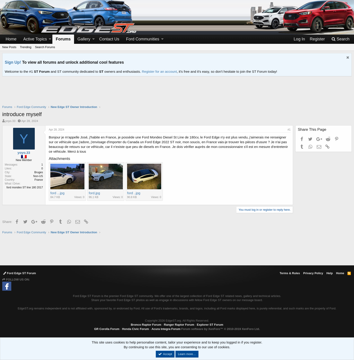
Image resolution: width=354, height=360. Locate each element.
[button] (50, 39)
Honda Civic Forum (135, 329)
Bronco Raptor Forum (146, 324)
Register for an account (159, 71)
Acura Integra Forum (165, 329)
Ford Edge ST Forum (19, 273)
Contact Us (109, 39)
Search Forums (45, 47)
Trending (25, 47)
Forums (63, 39)
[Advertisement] (177, 93)
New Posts (9, 47)
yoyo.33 (10, 121)
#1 (289, 129)
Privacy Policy (313, 273)
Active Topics (35, 39)
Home (11, 39)
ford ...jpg (57, 193)
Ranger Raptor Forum (179, 324)
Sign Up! (13, 62)
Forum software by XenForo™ (220, 329)
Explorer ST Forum (210, 324)
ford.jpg (94, 193)
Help (329, 273)
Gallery (83, 39)
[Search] (340, 39)
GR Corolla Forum (106, 329)
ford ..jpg (133, 193)
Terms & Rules (289, 273)
